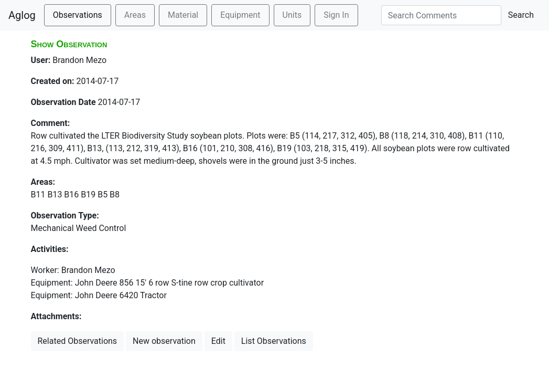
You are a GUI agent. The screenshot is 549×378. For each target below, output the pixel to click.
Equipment (240, 15)
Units (292, 15)
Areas (135, 15)
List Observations (273, 341)
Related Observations (77, 341)
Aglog (22, 15)
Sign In (336, 15)
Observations (77, 15)
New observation (164, 341)
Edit (218, 341)
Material (183, 15)
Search (521, 15)
